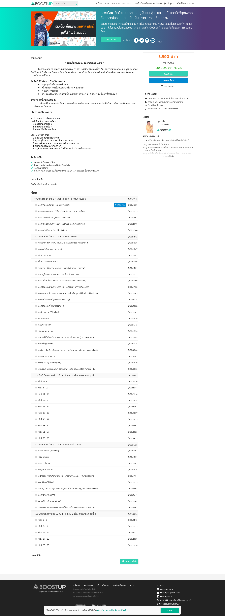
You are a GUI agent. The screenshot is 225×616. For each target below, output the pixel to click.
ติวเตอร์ (136, 3)
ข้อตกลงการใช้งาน (99, 605)
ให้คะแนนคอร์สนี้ (129, 562)
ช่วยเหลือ (190, 3)
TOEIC (118, 3)
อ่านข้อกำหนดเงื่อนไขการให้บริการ (113, 610)
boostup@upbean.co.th (170, 592)
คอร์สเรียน (77, 585)
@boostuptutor (166, 589)
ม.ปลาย (106, 3)
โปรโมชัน (99, 3)
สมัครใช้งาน (181, 3)
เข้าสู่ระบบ (171, 3)
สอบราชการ (126, 3)
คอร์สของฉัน (157, 3)
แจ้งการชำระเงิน (146, 3)
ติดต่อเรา (133, 585)
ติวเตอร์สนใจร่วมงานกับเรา (170, 604)
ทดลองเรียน (168, 80)
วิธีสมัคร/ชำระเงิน (119, 585)
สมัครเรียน (111, 39)
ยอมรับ (170, 610)
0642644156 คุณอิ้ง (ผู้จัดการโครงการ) (175, 600)
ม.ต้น (113, 3)
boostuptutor (166, 596)
